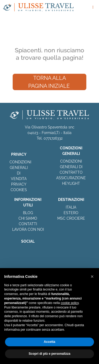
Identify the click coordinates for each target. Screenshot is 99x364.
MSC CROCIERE (71, 218)
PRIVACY (18, 184)
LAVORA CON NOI (28, 229)
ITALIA (71, 207)
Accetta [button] (49, 342)
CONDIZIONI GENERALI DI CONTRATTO (71, 166)
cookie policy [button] (70, 303)
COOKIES (19, 190)
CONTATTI (28, 224)
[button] (92, 276)
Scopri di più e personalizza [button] (49, 354)
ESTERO (71, 213)
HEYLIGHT (71, 183)
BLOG (28, 213)
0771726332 (53, 138)
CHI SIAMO (27, 218)
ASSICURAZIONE (71, 178)
